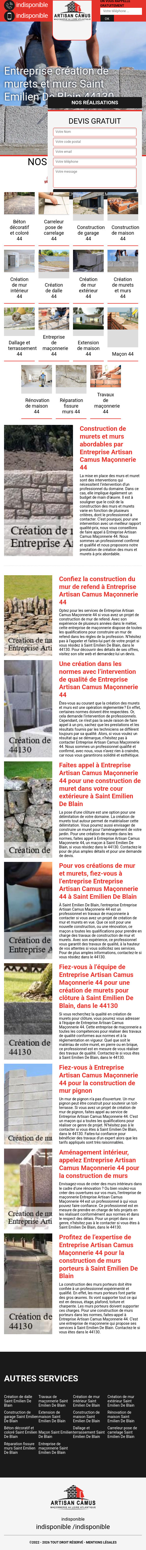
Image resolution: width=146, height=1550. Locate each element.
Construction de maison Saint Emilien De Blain (86, 1416)
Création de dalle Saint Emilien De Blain (18, 1401)
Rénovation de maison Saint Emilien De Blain (120, 1416)
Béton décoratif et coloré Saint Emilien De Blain (20, 1432)
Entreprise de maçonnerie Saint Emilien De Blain (53, 1448)
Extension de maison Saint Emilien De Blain (52, 1416)
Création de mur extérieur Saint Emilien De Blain (120, 1401)
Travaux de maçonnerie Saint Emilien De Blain (53, 1401)
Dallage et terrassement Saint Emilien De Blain (89, 1432)
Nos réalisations (94, 102)
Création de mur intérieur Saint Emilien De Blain (86, 1401)
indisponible (26, 5)
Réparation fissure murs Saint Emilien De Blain (19, 1448)
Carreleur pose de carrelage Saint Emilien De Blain (122, 1432)
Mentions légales (101, 1542)
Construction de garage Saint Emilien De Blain (21, 1416)
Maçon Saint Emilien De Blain (56, 1434)
